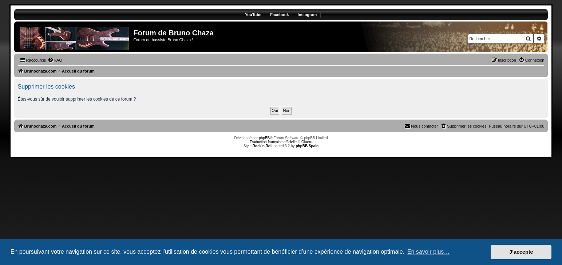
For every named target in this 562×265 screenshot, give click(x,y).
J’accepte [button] (521, 252)
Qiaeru (306, 142)
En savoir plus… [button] (428, 252)
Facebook (279, 14)
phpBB (264, 138)
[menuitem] (55, 60)
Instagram (307, 14)
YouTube (253, 14)
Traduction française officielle (273, 142)
